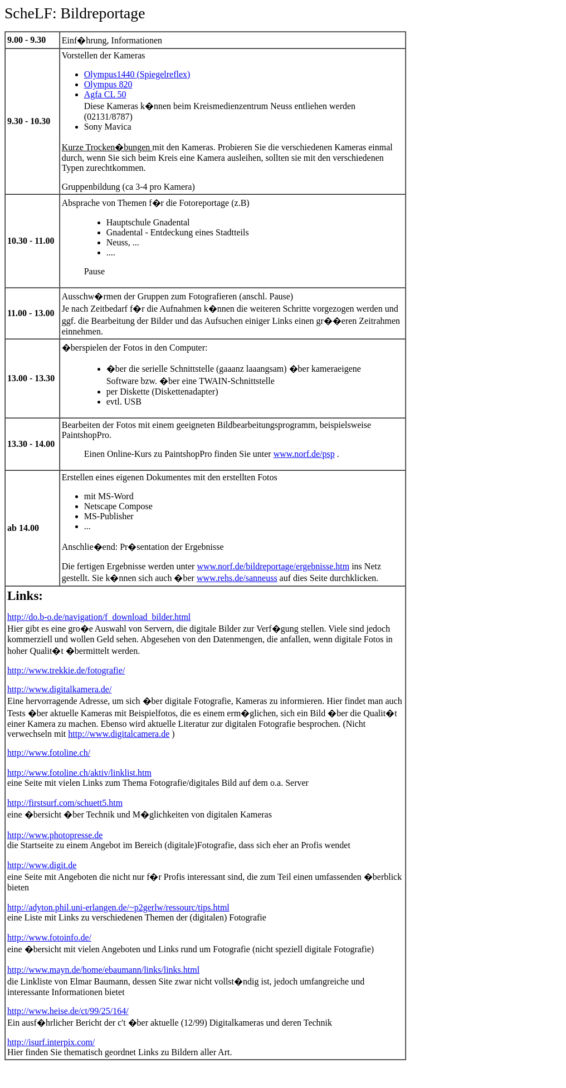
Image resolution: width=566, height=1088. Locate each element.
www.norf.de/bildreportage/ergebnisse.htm (273, 566)
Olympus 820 (108, 84)
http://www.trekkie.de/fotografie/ (66, 670)
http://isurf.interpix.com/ (51, 1042)
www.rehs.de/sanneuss (237, 578)
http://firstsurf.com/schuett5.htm (65, 803)
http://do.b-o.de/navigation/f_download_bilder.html (99, 617)
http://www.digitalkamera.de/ (59, 689)
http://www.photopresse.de (55, 835)
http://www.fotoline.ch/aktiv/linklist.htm (79, 772)
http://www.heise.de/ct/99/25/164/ (68, 1011)
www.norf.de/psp (304, 454)
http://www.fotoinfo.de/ (49, 937)
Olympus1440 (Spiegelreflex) (137, 74)
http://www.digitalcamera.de (118, 734)
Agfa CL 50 (105, 94)
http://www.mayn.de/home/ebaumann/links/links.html (103, 969)
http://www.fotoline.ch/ (48, 752)
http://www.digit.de (41, 865)
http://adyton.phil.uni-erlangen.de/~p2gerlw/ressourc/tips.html (118, 907)
